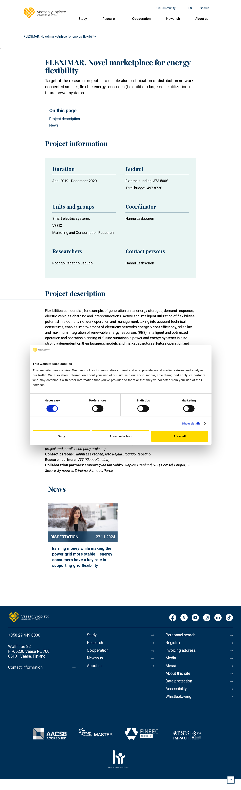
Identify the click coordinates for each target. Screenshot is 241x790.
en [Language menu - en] (190, 8)
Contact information (26, 667)
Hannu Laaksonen (139, 218)
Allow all (180, 436)
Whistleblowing (179, 696)
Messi (170, 665)
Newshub (173, 19)
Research (109, 19)
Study (83, 19)
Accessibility (176, 688)
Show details (191, 423)
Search (204, 8)
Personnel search (180, 635)
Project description (64, 119)
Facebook (172, 618)
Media (171, 658)
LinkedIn (218, 618)
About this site (178, 673)
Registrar (173, 642)
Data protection (179, 681)
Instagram (206, 618)
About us (201, 19)
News (54, 125)
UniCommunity (166, 8)
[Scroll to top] (231, 780)
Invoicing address (181, 650)
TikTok (229, 618)
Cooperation (141, 19)
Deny (61, 436)
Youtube (195, 618)
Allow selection (120, 436)
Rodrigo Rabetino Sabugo (72, 263)
